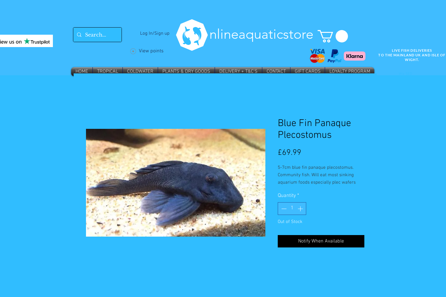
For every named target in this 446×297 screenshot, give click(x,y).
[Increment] (301, 209)
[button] (333, 36)
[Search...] (97, 35)
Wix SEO (405, 74)
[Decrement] (283, 209)
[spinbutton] (292, 209)
